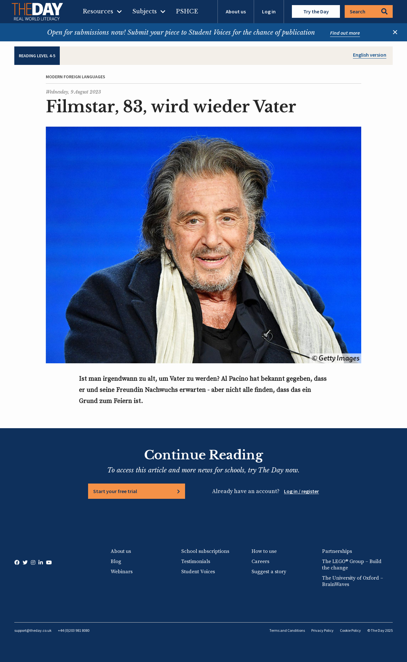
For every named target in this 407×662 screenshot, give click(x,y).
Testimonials (195, 561)
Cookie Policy (350, 630)
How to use (264, 551)
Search (369, 11)
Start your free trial (115, 491)
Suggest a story (269, 571)
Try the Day (316, 11)
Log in (269, 11)
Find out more (345, 33)
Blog (116, 561)
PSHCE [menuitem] (187, 11)
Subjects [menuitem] (144, 11)
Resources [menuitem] (98, 11)
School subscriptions (205, 551)
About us (236, 11)
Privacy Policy (322, 630)
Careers (260, 561)
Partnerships (337, 551)
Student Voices (198, 571)
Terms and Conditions (287, 630)
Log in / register (301, 491)
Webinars (122, 571)
